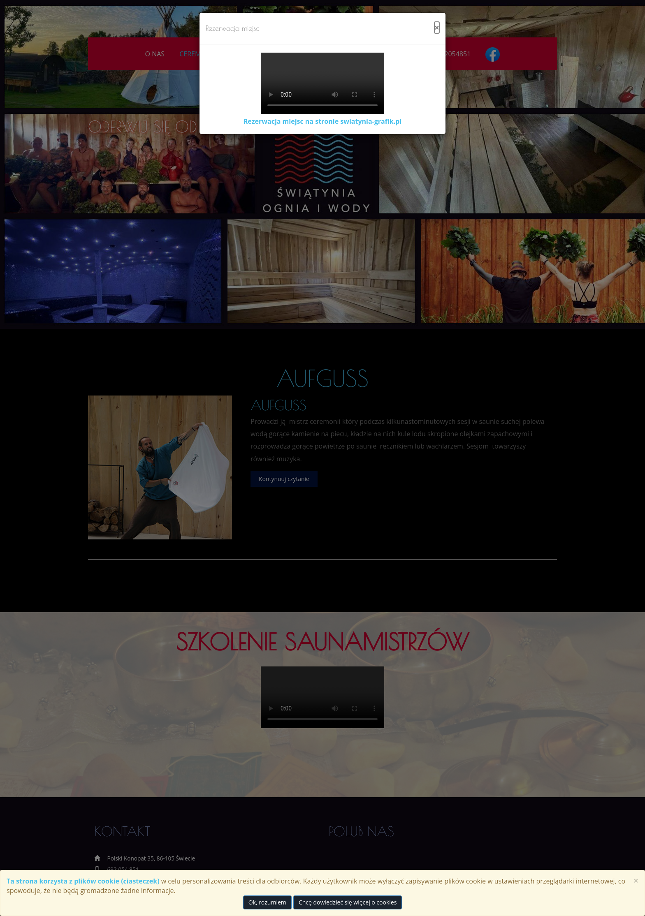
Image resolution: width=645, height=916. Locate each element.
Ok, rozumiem (267, 902)
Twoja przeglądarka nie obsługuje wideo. (322, 83)
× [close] (635, 881)
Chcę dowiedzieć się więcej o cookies (348, 902)
